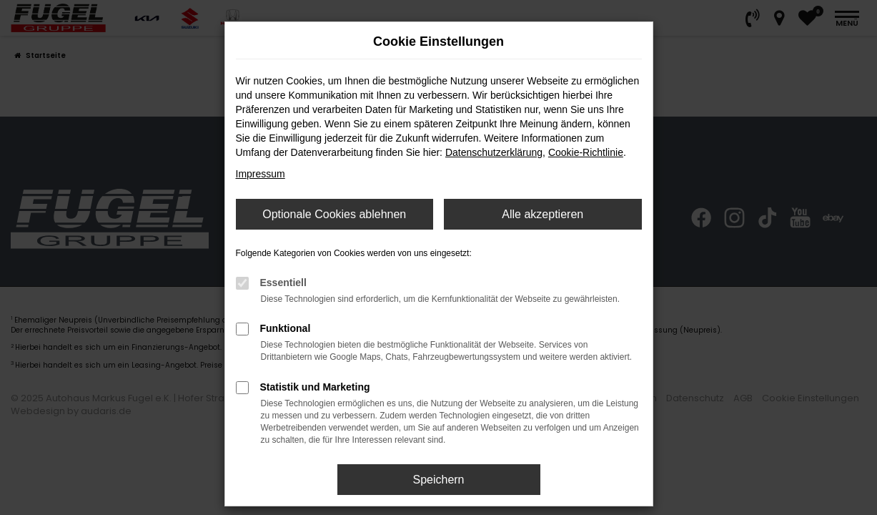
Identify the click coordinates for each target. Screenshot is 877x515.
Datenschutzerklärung (493, 152)
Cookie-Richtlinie (585, 152)
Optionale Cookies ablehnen (334, 214)
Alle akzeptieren (542, 214)
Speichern (438, 480)
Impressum (260, 174)
